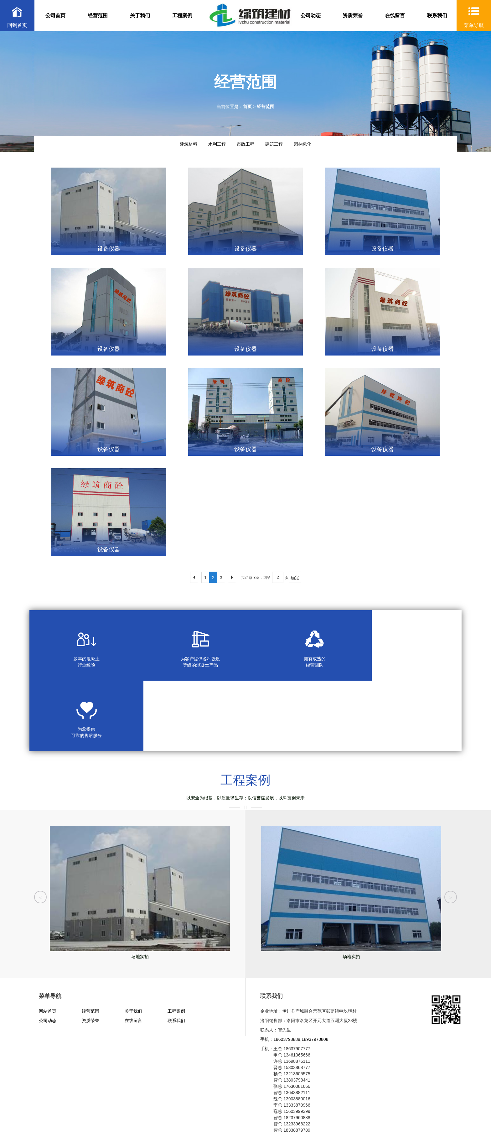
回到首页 (17, 25)
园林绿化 (302, 144)
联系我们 (437, 15)
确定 (295, 577)
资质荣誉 (353, 15)
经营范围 (98, 15)
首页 (247, 106)
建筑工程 (274, 144)
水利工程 (217, 144)
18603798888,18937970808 (300, 968)
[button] (40, 823)
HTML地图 (120, 1116)
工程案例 (182, 15)
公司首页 (55, 15)
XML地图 (99, 1116)
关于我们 (140, 15)
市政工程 (245, 144)
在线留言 (395, 15)
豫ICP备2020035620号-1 (99, 1110)
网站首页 (47, 940)
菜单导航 (474, 25)
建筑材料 (188, 144)
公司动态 (311, 15)
